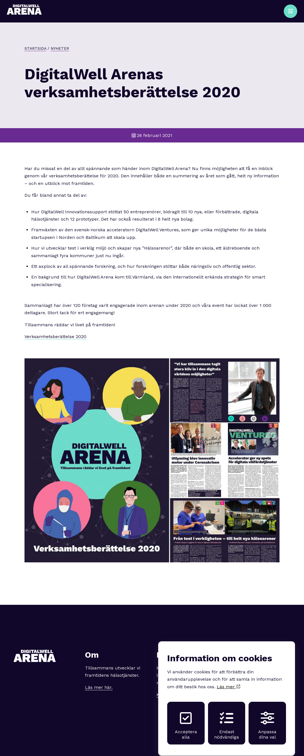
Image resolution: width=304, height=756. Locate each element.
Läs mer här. (99, 687)
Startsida (35, 48)
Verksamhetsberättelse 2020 (55, 336)
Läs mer (228, 681)
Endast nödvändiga (226, 720)
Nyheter (60, 48)
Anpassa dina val (267, 720)
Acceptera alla (186, 720)
